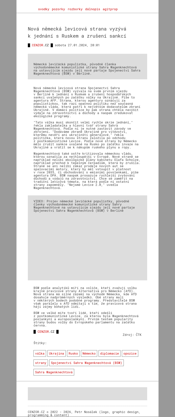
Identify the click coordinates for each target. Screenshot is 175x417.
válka (39, 353)
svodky (43, 9)
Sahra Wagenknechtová (54, 372)
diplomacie (109, 353)
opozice (130, 353)
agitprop (110, 9)
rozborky (75, 9)
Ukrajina (56, 353)
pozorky (58, 9)
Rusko (73, 353)
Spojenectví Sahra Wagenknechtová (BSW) (86, 363)
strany (40, 363)
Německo (89, 353)
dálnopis (92, 9)
